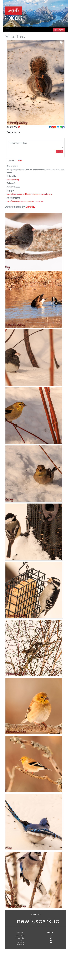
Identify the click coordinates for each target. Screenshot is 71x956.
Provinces (39, 201)
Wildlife (10, 201)
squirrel (10, 194)
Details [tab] (11, 160)
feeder (28, 194)
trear (15, 194)
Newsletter (20, 944)
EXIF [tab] (20, 160)
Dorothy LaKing (13, 180)
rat (33, 194)
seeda (19, 194)
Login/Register (59, 30)
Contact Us (20, 942)
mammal (43, 194)
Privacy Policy (20, 938)
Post (59, 151)
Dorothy (30, 206)
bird (24, 194)
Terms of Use (20, 936)
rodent (37, 194)
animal (49, 194)
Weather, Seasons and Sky (23, 201)
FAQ (20, 940)
